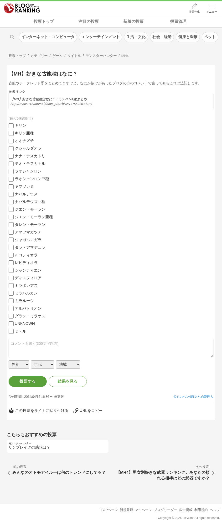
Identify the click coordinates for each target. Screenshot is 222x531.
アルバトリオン (28, 308)
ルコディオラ (26, 255)
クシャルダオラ (28, 148)
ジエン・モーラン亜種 (34, 217)
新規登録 (126, 510)
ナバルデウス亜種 (30, 202)
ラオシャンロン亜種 (32, 179)
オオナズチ (24, 141)
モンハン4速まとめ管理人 (194, 397)
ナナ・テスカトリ (30, 156)
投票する (28, 381)
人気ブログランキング (22, 8)
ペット (210, 37)
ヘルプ (215, 510)
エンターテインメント (101, 37)
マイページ (143, 510)
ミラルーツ (24, 301)
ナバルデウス (26, 194)
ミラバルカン (26, 293)
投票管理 (178, 21)
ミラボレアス (26, 285)
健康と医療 (187, 37)
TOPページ (109, 510)
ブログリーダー (165, 510)
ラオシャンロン (28, 171)
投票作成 (194, 11)
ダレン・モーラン (30, 225)
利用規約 (201, 510)
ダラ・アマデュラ (30, 247)
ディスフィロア (28, 278)
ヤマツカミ (24, 186)
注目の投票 (88, 21)
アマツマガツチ (28, 232)
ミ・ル (20, 331)
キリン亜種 (24, 133)
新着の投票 (133, 21)
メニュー (212, 11)
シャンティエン (28, 270)
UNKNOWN (25, 324)
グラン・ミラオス (30, 316)
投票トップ (44, 21)
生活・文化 (135, 37)
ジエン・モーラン (30, 209)
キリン (20, 125)
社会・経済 (161, 37)
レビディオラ (26, 263)
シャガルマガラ (28, 240)
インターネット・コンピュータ (48, 37)
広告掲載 (185, 510)
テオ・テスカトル (30, 164)
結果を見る (68, 381)
